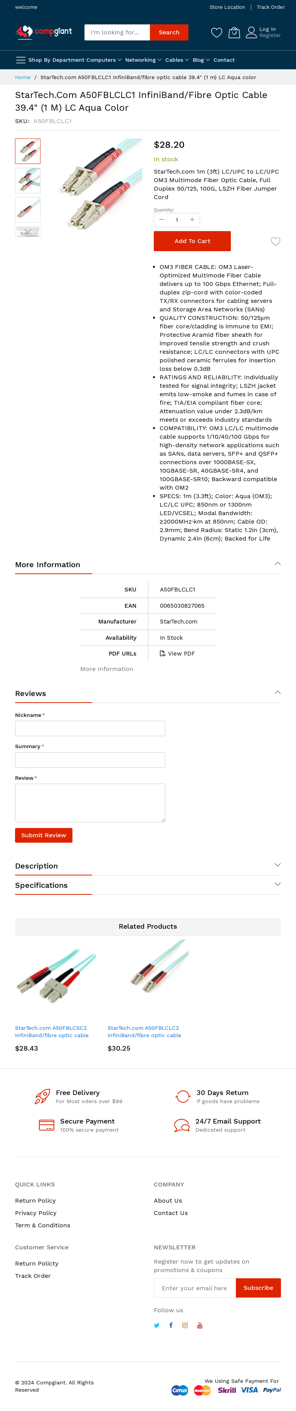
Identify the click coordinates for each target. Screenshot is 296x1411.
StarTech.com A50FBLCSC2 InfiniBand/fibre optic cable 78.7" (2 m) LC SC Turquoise (52, 1035)
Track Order (271, 7)
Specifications (41, 885)
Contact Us (171, 1213)
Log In (267, 29)
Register (270, 35)
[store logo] (44, 32)
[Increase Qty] (192, 220)
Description (36, 865)
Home (22, 77)
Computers (101, 60)
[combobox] (117, 32)
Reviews (30, 693)
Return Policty (37, 1263)
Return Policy (35, 1200)
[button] (27, 180)
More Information (47, 564)
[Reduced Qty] (161, 220)
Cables (174, 60)
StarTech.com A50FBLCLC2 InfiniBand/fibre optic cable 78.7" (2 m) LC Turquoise (144, 1035)
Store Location (227, 7)
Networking (140, 60)
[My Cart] (234, 32)
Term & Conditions (42, 1225)
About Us (168, 1200)
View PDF (177, 653)
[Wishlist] (217, 32)
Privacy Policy (36, 1213)
